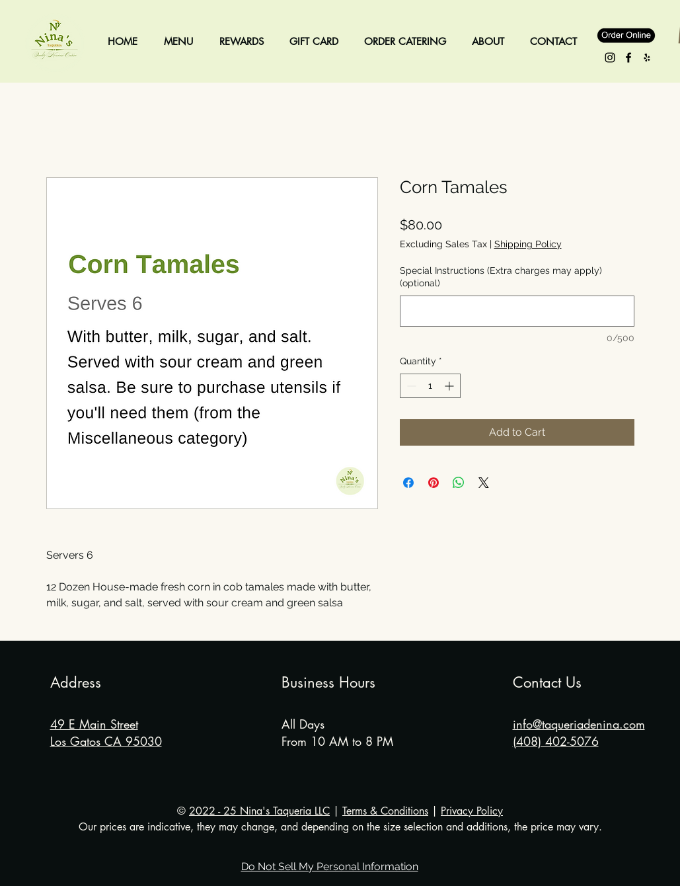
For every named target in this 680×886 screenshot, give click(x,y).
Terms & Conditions (385, 811)
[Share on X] (484, 483)
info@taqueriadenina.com (579, 724)
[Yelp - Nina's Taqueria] (647, 57)
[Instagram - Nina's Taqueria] (610, 57)
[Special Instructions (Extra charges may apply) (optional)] (517, 311)
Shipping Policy (528, 244)
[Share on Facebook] (408, 483)
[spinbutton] (430, 385)
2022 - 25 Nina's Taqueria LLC (259, 811)
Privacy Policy (472, 811)
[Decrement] (410, 385)
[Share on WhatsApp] (459, 483)
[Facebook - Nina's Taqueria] (628, 57)
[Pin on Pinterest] (433, 483)
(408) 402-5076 (556, 741)
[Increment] (450, 385)
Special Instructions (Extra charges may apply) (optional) (501, 277)
